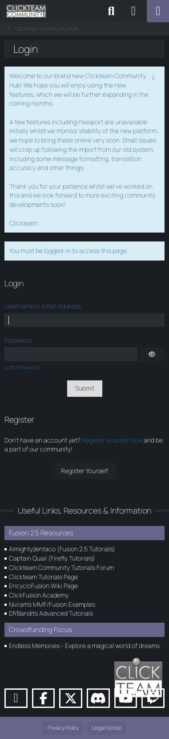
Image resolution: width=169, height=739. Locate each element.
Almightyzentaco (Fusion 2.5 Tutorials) (62, 549)
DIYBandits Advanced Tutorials (51, 613)
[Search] (111, 11)
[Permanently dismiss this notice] (154, 76)
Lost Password (22, 367)
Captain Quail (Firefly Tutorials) (52, 558)
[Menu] (158, 11)
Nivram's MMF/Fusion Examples (52, 604)
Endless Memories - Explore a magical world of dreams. (85, 645)
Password (18, 340)
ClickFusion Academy (38, 595)
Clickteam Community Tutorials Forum (61, 567)
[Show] (152, 354)
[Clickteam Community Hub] (26, 11)
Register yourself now (112, 440)
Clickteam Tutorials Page (43, 577)
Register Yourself (84, 470)
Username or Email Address (42, 306)
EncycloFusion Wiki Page (43, 585)
